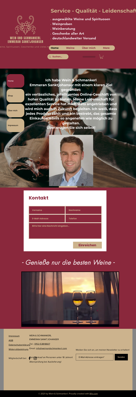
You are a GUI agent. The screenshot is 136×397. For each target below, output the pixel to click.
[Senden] (121, 357)
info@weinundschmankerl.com (51, 348)
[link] (101, 57)
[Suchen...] (57, 56)
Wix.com (93, 393)
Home (11, 81)
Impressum (13, 125)
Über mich (12, 110)
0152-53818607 (42, 344)
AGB (11, 340)
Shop (10, 95)
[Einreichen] (87, 245)
